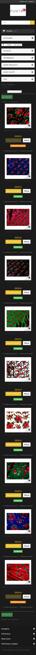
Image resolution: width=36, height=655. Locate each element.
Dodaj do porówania (27, 151)
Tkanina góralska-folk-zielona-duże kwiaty (18, 485)
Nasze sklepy (9, 72)
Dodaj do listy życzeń (10, 151)
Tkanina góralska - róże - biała (18, 384)
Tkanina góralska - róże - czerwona (18, 232)
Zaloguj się (31, 1)
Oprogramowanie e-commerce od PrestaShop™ (18, 650)
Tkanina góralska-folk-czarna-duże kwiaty (18, 130)
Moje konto (6, 639)
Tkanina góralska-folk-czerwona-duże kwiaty (18, 587)
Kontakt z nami (23, 1)
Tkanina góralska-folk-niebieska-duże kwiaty (18, 536)
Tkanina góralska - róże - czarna (18, 282)
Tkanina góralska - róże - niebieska (18, 181)
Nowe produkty (10, 65)
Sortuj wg (4, 91)
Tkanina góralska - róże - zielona (18, 333)
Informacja (8, 58)
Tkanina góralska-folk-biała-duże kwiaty (18, 434)
